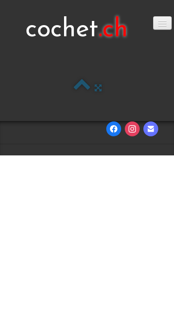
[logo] (77, 30)
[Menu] (162, 23)
